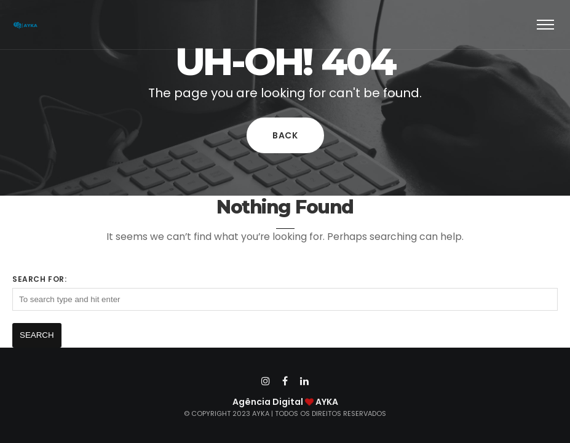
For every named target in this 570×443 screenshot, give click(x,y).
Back (285, 135)
